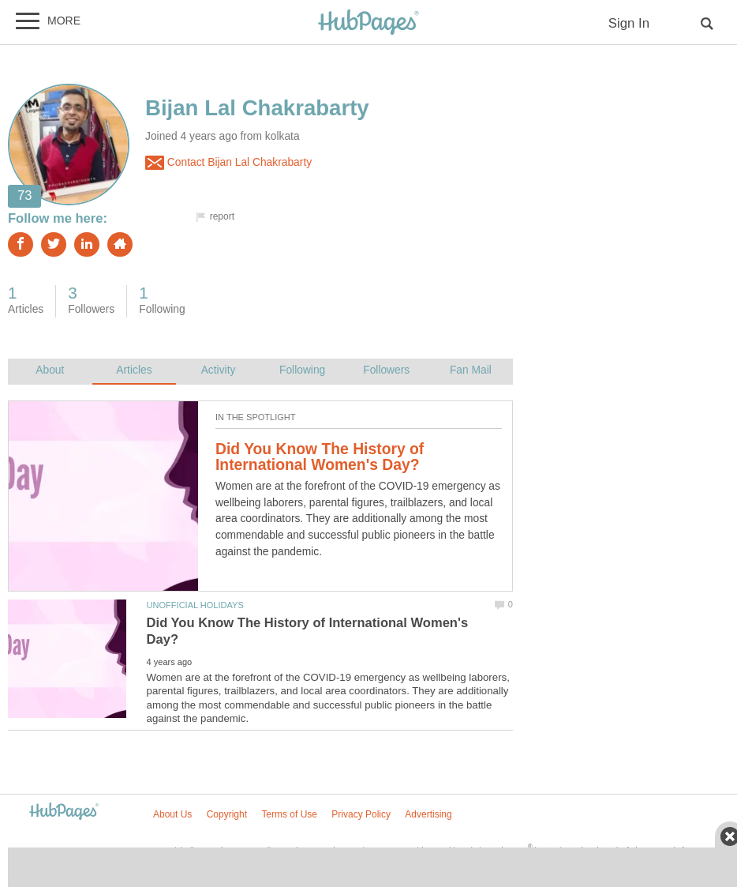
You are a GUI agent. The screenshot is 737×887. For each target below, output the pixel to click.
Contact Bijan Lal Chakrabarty (228, 162)
